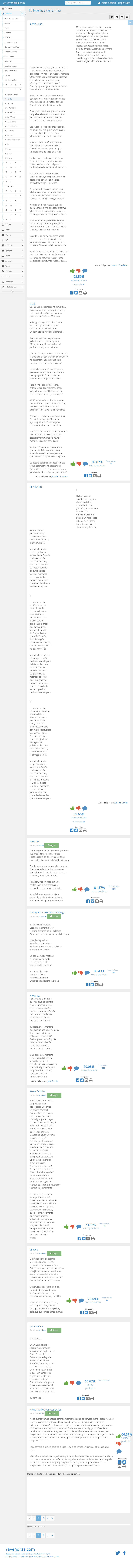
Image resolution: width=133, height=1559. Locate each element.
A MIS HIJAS (36, 24)
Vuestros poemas (11, 18)
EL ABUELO (36, 486)
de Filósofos (10, 121)
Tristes (7, 75)
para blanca (36, 1326)
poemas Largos (11, 66)
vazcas (41, 845)
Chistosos (8, 37)
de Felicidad (10, 108)
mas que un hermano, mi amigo (47, 912)
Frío (7, 144)
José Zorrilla (53, 1081)
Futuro (8, 158)
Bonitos (8, 33)
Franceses (9, 135)
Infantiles (8, 61)
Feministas (10, 112)
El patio (34, 1249)
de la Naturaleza (11, 70)
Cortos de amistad (12, 47)
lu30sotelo (42, 916)
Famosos (9, 103)
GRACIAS (34, 841)
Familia (8, 99)
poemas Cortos (11, 42)
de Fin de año (11, 126)
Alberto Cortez (120, 802)
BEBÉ (33, 303)
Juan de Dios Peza (119, 265)
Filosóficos (10, 117)
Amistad (8, 23)
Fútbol (8, 153)
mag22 (41, 1413)
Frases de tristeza (12, 140)
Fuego (8, 149)
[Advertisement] (52, 45)
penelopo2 (42, 1095)
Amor (7, 28)
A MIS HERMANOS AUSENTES (46, 1409)
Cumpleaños (10, 56)
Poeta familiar (37, 1091)
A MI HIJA (35, 995)
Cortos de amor (11, 52)
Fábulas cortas (11, 94)
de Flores (9, 131)
